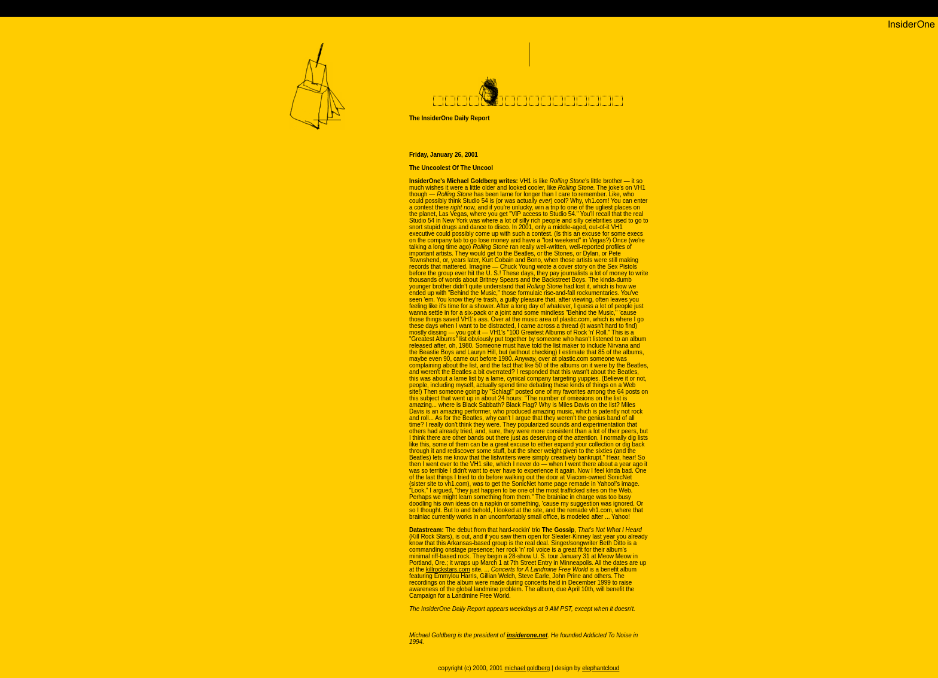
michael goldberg (527, 668)
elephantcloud (600, 668)
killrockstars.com (448, 569)
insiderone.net (527, 635)
